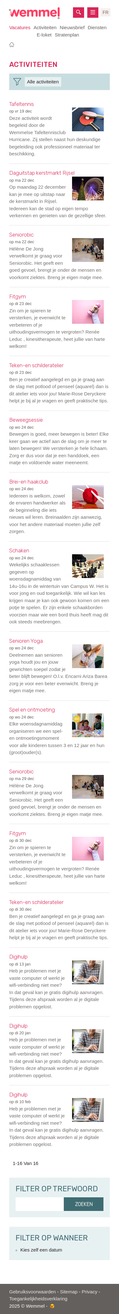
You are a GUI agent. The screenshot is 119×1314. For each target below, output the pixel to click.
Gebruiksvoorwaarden (32, 1291)
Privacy (89, 1291)
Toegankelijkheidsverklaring (38, 1298)
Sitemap (68, 1291)
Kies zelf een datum (41, 1249)
